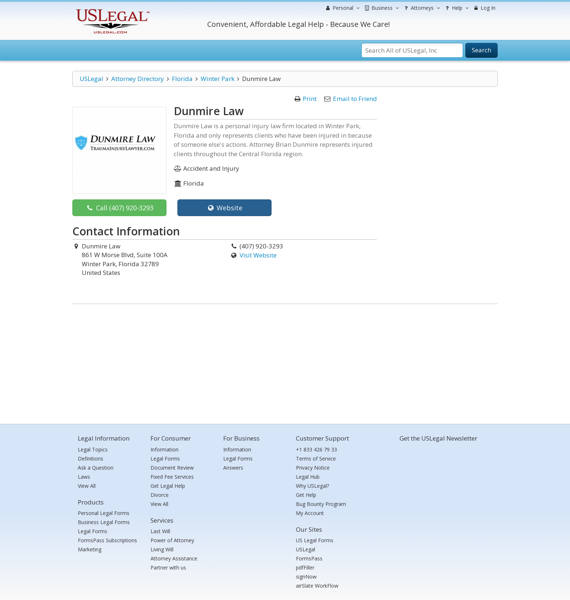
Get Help (306, 494)
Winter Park (217, 78)
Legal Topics (93, 449)
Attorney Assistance (173, 558)
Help (456, 8)
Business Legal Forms (104, 522)
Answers (233, 467)
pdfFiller (305, 567)
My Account (310, 513)
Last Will (160, 531)
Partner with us (168, 567)
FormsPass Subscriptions (107, 540)
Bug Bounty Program (321, 503)
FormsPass (309, 558)
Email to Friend (355, 98)
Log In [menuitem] (484, 7)
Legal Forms (92, 531)
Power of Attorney (172, 540)
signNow (306, 576)
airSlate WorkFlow (317, 585)
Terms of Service (316, 458)
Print (310, 98)
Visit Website (258, 255)
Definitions (90, 458)
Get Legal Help (167, 485)
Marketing (89, 549)
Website (224, 207)
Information (164, 449)
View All (87, 485)
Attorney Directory (137, 78)
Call (119, 207)
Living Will (161, 549)
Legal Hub (308, 476)
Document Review (172, 467)
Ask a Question (95, 467)
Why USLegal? (312, 485)
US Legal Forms (314, 540)
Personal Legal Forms (103, 513)
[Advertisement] (285, 362)
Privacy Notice (313, 467)
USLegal (91, 78)
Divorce (159, 494)
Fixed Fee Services (172, 476)
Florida (182, 78)
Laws (84, 476)
